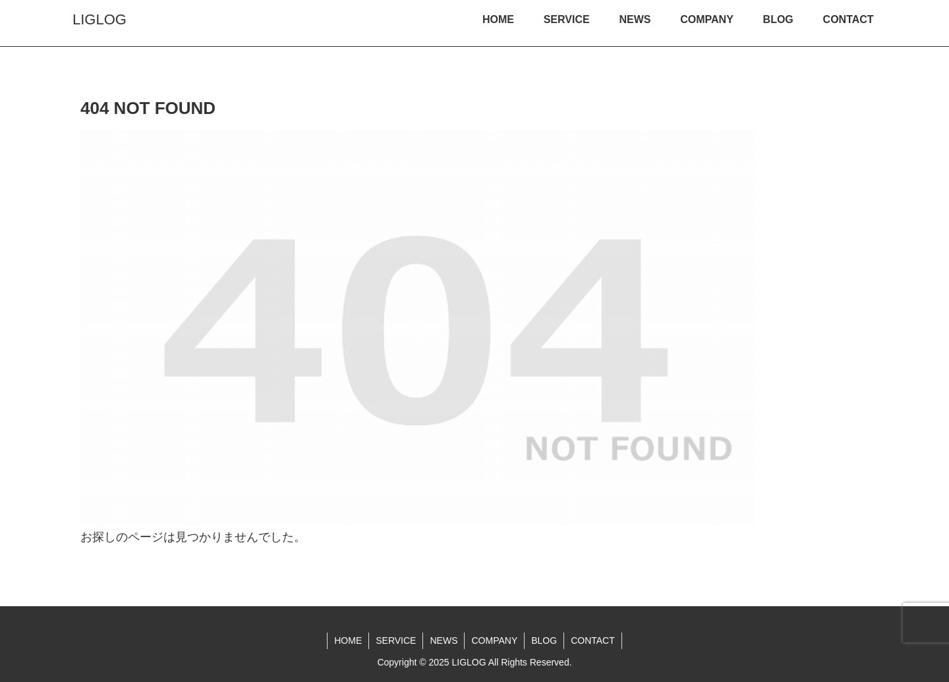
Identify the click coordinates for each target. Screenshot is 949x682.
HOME (348, 640)
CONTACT (593, 640)
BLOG (544, 640)
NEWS (443, 640)
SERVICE (396, 640)
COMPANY (494, 640)
